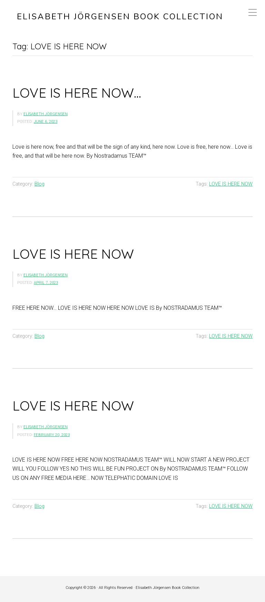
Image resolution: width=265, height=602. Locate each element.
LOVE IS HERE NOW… (76, 93)
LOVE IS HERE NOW (231, 184)
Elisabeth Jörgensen (45, 114)
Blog (40, 184)
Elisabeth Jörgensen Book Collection (120, 17)
